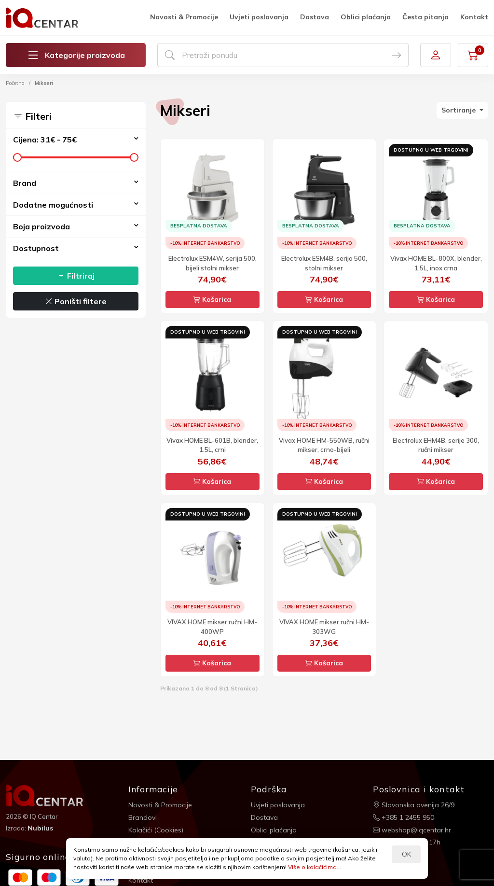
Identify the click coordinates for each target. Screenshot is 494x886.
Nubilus (40, 828)
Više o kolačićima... (314, 867)
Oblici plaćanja (366, 17)
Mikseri (44, 83)
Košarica (212, 299)
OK (406, 854)
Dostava (314, 17)
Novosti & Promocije (184, 17)
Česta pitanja (425, 17)
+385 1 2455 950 (403, 817)
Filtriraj (76, 276)
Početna (15, 83)
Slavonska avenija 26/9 (413, 805)
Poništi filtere (76, 301)
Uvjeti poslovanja (259, 17)
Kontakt (474, 17)
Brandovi (142, 817)
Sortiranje (459, 110)
